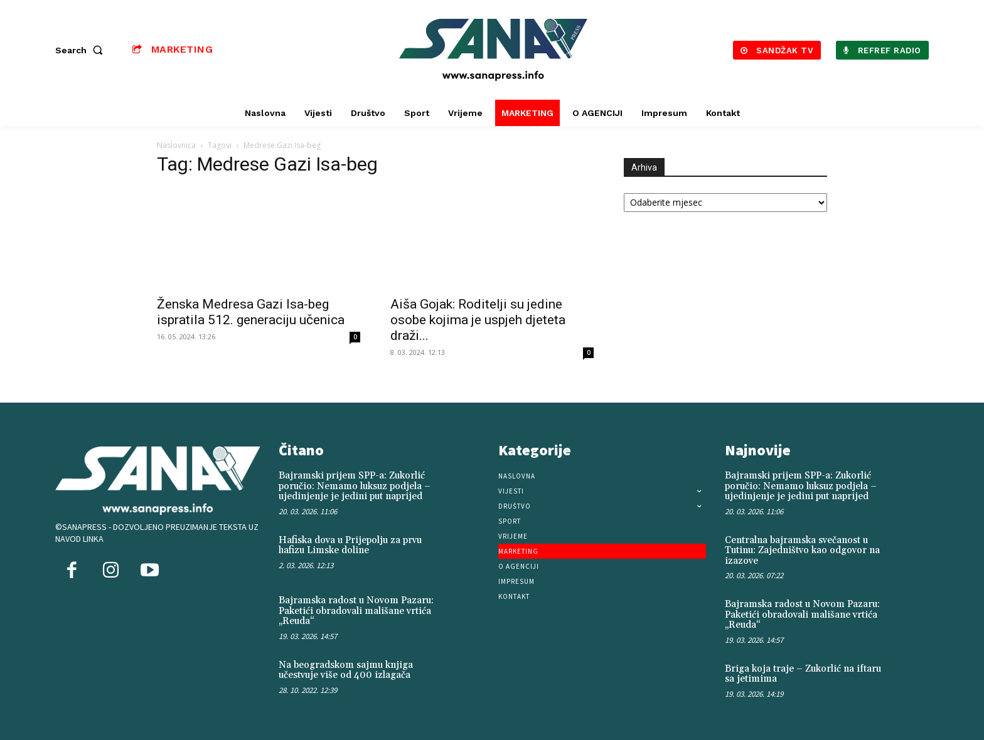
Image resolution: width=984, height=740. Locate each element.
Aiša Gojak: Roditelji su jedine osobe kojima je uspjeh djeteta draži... (477, 320)
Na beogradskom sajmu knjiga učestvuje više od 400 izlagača (346, 670)
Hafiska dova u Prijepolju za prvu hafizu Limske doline (350, 545)
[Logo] (493, 50)
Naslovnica (176, 145)
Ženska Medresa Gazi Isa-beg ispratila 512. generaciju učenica (251, 312)
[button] (81, 50)
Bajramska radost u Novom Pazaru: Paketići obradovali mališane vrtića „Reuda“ (356, 611)
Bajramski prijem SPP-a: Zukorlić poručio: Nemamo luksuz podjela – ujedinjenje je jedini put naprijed (354, 486)
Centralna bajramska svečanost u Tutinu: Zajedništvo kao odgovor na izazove (802, 550)
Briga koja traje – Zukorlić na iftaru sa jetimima (803, 674)
